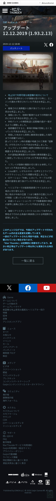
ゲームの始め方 (10, 304)
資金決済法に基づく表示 (14, 463)
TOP (5, 22)
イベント (7, 341)
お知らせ (7, 335)
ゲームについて (10, 301)
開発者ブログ (9, 353)
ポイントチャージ (48, 3)
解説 (5, 356)
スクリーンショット (12, 369)
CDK (5, 420)
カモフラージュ (10, 414)
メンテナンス (9, 338)
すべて (6, 332)
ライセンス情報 (10, 457)
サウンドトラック (11, 375)
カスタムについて (11, 411)
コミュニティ (11, 391)
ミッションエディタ (12, 426)
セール (6, 344)
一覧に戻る (28, 261)
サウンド (7, 417)
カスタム (9, 407)
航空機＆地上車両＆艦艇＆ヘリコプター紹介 (24, 310)
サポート (9, 433)
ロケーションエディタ (13, 423)
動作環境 (7, 442)
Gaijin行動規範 (10, 454)
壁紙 (5, 372)
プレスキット (9, 378)
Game (8, 297)
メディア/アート (10, 347)
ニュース (13, 22)
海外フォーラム (10, 401)
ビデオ (6, 366)
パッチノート (16, 48)
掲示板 (6, 394)
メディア (9, 363)
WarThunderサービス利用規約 (17, 445)
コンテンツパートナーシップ (16, 381)
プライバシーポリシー (13, 451)
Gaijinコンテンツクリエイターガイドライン (23, 384)
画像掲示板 (8, 397)
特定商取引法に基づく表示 (15, 460)
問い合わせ (8, 436)
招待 (5, 316)
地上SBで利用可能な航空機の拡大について (28, 95)
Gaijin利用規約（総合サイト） (17, 448)
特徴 (5, 313)
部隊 (5, 319)
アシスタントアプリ (12, 322)
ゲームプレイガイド (12, 307)
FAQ (5, 439)
